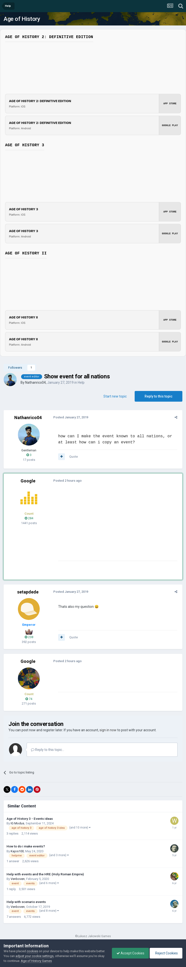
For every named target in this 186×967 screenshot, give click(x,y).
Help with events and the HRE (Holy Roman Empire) (45, 874)
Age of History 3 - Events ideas (30, 819)
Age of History (22, 19)
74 (28, 699)
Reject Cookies (165, 953)
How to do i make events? (26, 846)
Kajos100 (17, 851)
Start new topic (115, 396)
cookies (32, 951)
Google (28, 480)
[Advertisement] (113, 527)
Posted (69, 417)
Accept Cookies (129, 953)
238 (29, 637)
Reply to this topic (158, 396)
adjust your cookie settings (44, 956)
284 (29, 518)
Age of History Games (53, 961)
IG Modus (17, 823)
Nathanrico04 (35, 382)
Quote (72, 456)
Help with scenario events (26, 902)
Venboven (18, 879)
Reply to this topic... (47, 750)
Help (81, 382)
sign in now (108, 730)
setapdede (28, 591)
